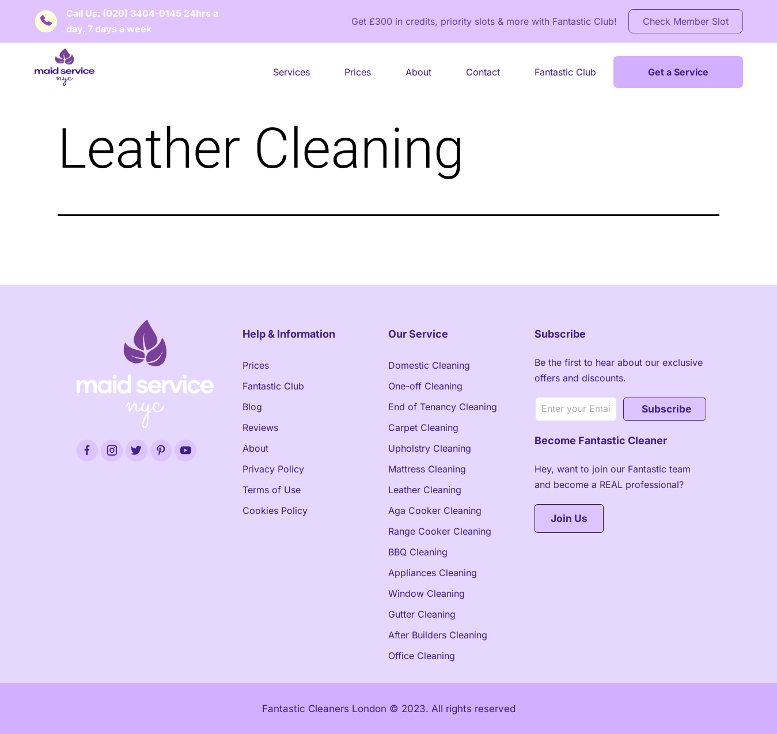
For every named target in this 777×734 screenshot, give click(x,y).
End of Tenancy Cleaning (442, 407)
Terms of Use (271, 489)
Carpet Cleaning (423, 427)
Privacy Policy (273, 469)
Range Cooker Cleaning (439, 531)
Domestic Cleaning (429, 365)
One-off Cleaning (425, 386)
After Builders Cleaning (437, 635)
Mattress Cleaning (427, 469)
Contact (483, 72)
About (418, 72)
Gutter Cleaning (422, 614)
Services (291, 72)
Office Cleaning (421, 655)
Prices (357, 72)
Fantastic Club (565, 72)
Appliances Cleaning (432, 572)
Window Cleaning (426, 593)
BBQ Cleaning (418, 552)
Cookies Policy (275, 510)
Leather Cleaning (424, 489)
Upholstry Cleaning (429, 448)
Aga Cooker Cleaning (435, 510)
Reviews (260, 427)
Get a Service (678, 72)
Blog (252, 407)
